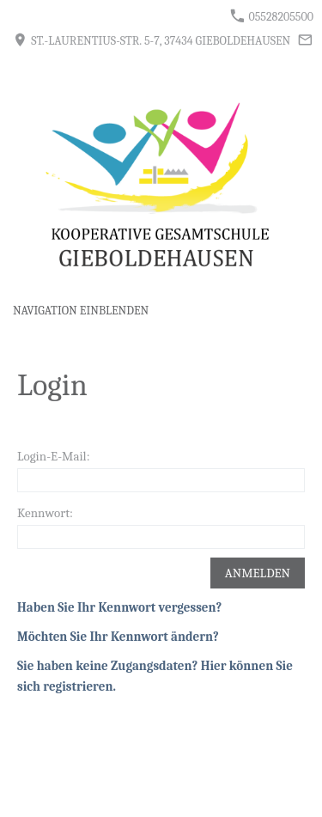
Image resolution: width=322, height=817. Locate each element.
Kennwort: (45, 513)
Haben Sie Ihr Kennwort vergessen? (119, 607)
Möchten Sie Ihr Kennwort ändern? (118, 636)
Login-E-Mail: (53, 456)
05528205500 (271, 16)
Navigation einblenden (81, 310)
